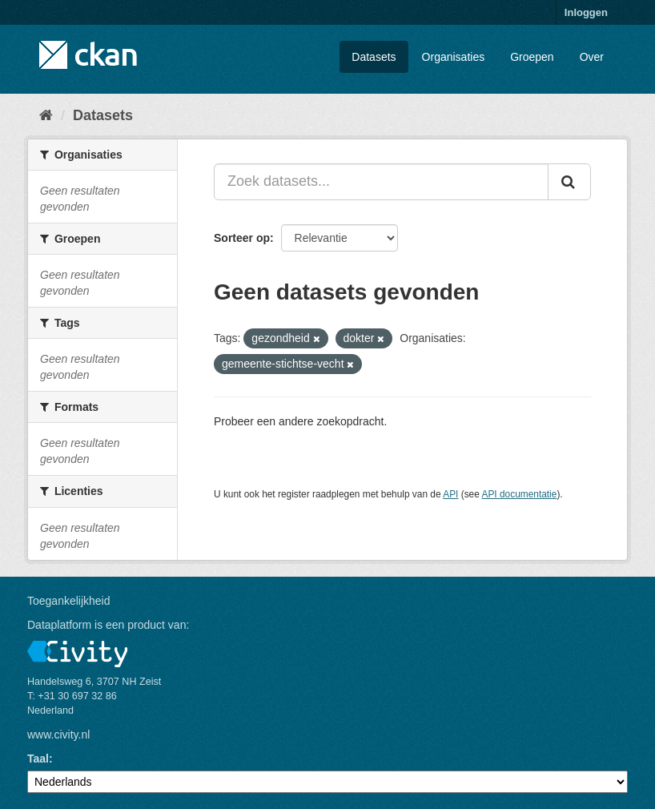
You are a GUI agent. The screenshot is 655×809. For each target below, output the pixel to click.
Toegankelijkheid (69, 600)
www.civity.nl (58, 734)
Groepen (531, 56)
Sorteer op (242, 237)
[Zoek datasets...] (381, 181)
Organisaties (453, 56)
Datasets (374, 56)
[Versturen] (569, 181)
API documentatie (519, 494)
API (450, 494)
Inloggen (586, 12)
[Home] (46, 115)
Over (592, 56)
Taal (38, 758)
